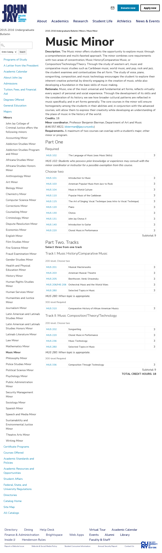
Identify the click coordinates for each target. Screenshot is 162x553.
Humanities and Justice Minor (20, 300)
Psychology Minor (17, 376)
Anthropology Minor (18, 176)
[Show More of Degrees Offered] (1, 99)
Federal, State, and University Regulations (18, 487)
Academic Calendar (15, 71)
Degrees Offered (14, 100)
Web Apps (76, 535)
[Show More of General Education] (1, 105)
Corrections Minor (17, 206)
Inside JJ (9, 540)
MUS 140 (51, 224)
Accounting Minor (17, 138)
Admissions (10, 83)
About (42, 21)
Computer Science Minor (21, 200)
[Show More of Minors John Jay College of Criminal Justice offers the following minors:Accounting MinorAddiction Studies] (1, 117)
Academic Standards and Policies (19, 461)
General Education (15, 105)
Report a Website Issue (14, 546)
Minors (8, 117)
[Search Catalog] (16, 45)
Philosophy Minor (16, 358)
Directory (10, 530)
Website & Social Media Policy (44, 546)
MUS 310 (51, 308)
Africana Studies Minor (20, 160)
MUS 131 (51, 218)
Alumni (109, 535)
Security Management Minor (19, 394)
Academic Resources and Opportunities (19, 471)
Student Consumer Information (77, 546)
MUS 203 (51, 273)
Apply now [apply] (150, 7)
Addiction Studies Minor (21, 144)
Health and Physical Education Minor (18, 268)
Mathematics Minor (18, 346)
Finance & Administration (21, 535)
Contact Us (129, 546)
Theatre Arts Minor (18, 435)
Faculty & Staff (99, 540)
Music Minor (13, 352)
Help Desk (47, 530)
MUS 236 (51, 341)
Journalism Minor (16, 308)
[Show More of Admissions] (1, 83)
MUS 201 (51, 267)
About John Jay (13, 77)
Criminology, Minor (17, 218)
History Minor (14, 276)
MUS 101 (51, 178)
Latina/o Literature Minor (21, 334)
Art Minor (12, 182)
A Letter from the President (21, 65)
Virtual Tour (97, 530)
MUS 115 (51, 201)
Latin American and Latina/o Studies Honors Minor (23, 326)
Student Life (102, 21)
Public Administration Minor (19, 384)
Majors (8, 111)
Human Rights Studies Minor (20, 284)
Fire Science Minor (17, 248)
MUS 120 (51, 207)
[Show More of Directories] (1, 494)
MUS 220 (51, 230)
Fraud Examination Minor (21, 254)
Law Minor (12, 340)
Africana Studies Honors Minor (21, 168)
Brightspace (54, 535)
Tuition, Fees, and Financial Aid (20, 92)
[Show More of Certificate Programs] (1, 446)
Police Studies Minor (18, 364)
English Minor (14, 236)
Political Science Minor (20, 370)
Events (94, 535)
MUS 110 (51, 195)
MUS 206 (51, 284)
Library (125, 535)
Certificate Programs (16, 446)
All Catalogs (11, 513)
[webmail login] (112, 7)
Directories (10, 495)
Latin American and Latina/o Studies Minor (23, 316)
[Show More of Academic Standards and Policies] (1, 458)
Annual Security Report (107, 546)
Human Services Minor (20, 292)
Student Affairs (13, 479)
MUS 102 (51, 155)
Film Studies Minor (17, 242)
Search (22, 52)
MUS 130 (51, 213)
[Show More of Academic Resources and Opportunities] (1, 468)
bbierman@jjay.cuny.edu (79, 126)
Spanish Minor (14, 408)
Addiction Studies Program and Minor (22, 152)
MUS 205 (51, 278)
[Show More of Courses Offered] (1, 452)
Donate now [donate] (128, 7)
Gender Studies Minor (19, 259)
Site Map (9, 507)
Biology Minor (14, 188)
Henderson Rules (34, 540)
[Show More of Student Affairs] (1, 478)
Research (80, 21)
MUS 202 (51, 329)
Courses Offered (14, 452)
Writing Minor (14, 440)
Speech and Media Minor (21, 414)
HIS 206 (61, 284)
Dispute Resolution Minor (22, 224)
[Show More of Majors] (1, 111)
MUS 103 (51, 184)
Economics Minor (16, 230)
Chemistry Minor (16, 194)
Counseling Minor (16, 212)
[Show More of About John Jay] (1, 77)
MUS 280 (51, 290)
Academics (60, 21)
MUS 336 (51, 364)
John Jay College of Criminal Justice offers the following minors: (22, 128)
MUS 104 (51, 189)
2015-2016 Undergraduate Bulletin (61, 31)
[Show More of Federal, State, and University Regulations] (1, 484)
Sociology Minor (16, 402)
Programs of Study (15, 59)
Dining (28, 530)
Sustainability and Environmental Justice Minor (19, 425)
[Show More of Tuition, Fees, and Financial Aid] (1, 89)
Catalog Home (13, 501)
